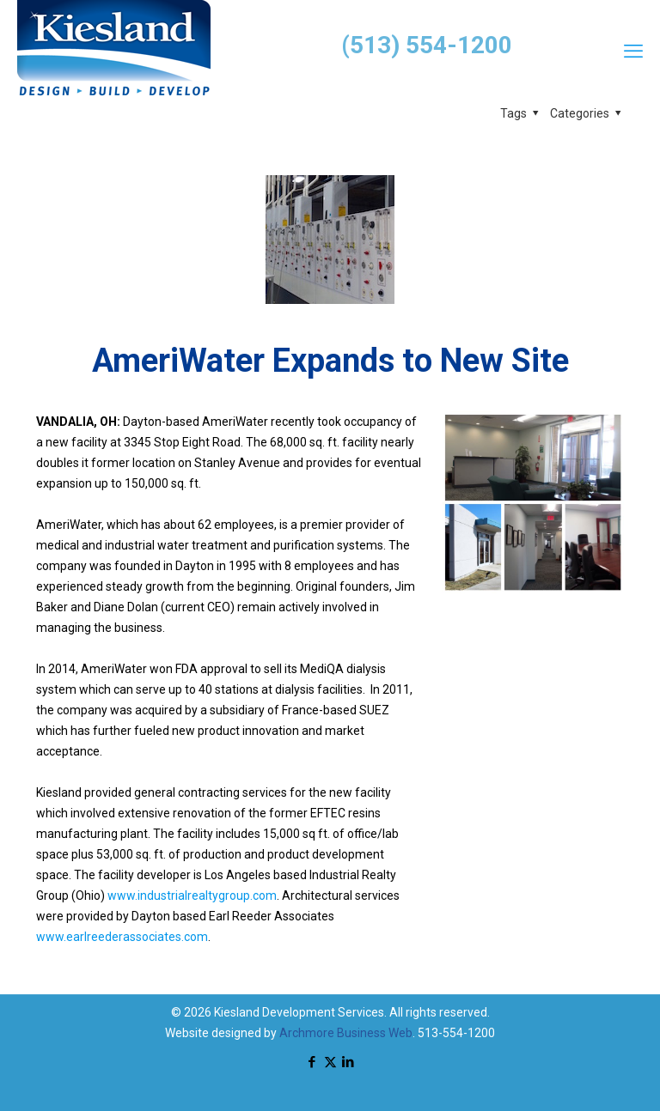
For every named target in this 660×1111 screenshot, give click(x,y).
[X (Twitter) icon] (330, 1062)
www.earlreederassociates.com (122, 937)
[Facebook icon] (312, 1062)
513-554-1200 (456, 1033)
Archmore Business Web (345, 1033)
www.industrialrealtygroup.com (192, 895)
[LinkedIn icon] (348, 1062)
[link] (533, 502)
